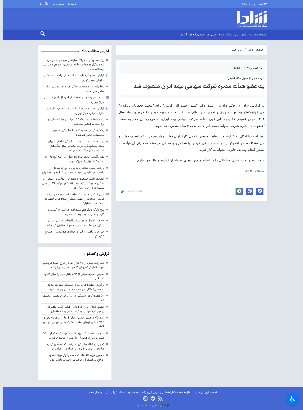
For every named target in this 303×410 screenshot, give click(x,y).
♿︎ (292, 399)
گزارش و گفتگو (96, 254)
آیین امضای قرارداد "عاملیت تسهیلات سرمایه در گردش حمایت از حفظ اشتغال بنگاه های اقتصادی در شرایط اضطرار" (72, 199)
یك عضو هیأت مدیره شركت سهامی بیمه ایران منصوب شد (197, 86)
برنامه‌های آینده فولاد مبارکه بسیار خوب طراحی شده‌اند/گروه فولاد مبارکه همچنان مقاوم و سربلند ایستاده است (72, 64)
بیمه (220, 35)
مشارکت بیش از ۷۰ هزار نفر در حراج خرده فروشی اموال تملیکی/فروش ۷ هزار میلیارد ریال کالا (72, 265)
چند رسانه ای (195, 35)
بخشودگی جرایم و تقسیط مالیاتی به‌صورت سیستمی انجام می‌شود (76, 132)
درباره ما (71, 4)
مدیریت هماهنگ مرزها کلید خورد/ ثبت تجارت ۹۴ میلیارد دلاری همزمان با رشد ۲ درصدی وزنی (72, 335)
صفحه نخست (256, 35)
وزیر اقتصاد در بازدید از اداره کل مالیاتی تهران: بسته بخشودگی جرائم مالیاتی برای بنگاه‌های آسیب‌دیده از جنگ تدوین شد (74, 146)
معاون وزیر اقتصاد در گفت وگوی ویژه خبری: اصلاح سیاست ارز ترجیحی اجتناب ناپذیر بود (75, 357)
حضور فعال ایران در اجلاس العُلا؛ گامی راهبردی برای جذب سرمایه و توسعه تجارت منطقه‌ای (74, 309)
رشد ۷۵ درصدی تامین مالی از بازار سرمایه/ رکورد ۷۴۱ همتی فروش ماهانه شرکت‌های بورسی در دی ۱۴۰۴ (72, 322)
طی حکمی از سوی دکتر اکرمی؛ (244, 78)
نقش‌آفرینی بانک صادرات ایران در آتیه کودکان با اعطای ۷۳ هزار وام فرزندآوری (73, 159)
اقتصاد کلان (239, 35)
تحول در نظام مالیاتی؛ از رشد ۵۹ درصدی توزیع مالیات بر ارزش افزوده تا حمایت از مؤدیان (74, 346)
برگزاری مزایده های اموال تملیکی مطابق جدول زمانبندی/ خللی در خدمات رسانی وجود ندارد (74, 287)
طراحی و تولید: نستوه (151, 406)
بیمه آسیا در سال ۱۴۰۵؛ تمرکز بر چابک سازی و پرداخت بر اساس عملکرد (74, 121)
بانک (227, 35)
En (41, 4)
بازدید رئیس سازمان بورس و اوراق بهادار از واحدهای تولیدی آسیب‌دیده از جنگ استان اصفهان (71, 170)
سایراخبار (236, 49)
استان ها (210, 35)
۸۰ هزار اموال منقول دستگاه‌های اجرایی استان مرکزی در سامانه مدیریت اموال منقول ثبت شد (74, 223)
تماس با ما (57, 4)
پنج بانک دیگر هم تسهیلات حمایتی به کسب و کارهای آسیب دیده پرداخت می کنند (74, 211)
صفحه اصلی (254, 49)
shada (239, 19)
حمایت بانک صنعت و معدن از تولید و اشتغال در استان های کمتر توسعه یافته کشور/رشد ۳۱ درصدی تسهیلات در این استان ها (71, 183)
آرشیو (183, 35)
